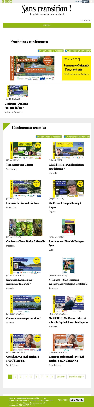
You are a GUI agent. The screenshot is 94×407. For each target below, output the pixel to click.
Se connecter (85, 20)
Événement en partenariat (78, 50)
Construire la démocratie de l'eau (22, 203)
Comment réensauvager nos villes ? (23, 318)
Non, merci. (77, 401)
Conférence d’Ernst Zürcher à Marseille (25, 241)
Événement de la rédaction (51, 50)
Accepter (63, 401)
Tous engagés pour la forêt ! (19, 164)
